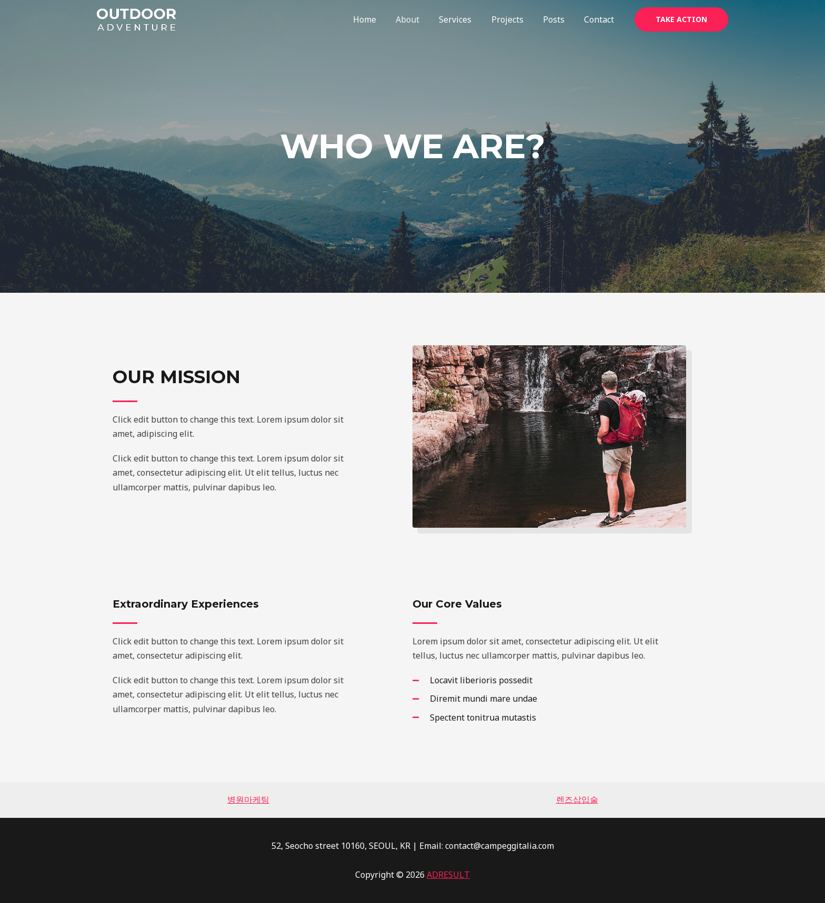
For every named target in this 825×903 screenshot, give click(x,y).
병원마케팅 (248, 799)
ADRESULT (448, 874)
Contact (601, 19)
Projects (514, 19)
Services (465, 19)
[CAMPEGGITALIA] (136, 18)
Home (379, 19)
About (420, 19)
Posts (558, 19)
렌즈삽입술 (577, 799)
